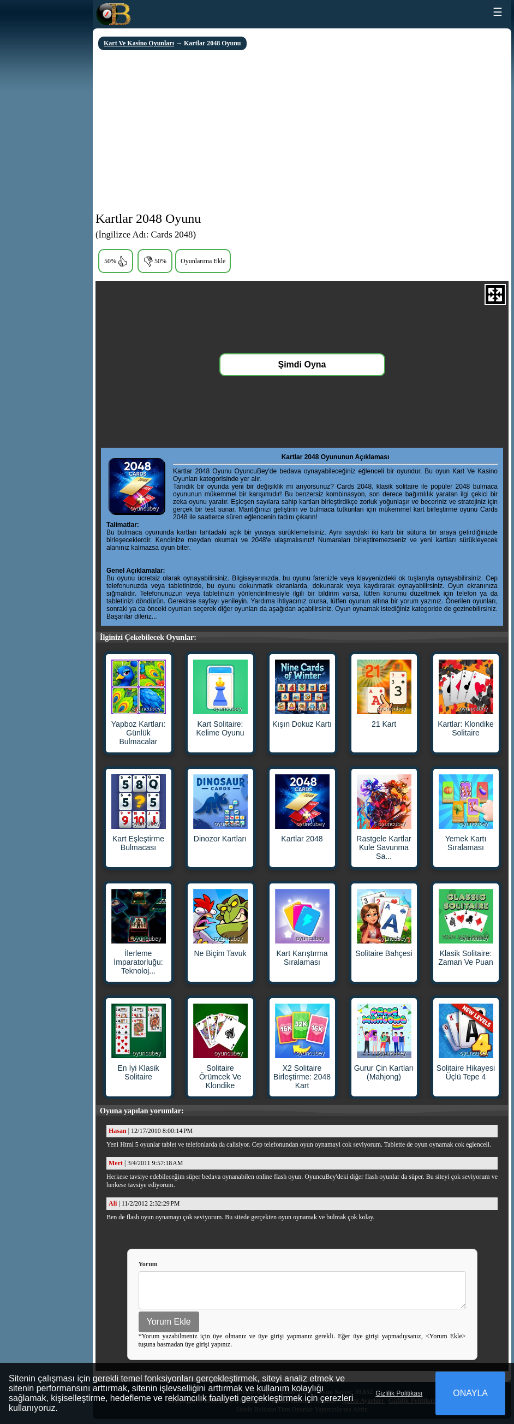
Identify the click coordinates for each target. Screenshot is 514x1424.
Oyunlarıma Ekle (203, 261)
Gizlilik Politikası (398, 1393)
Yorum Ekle (169, 1326)
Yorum (148, 1264)
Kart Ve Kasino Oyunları (139, 43)
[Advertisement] (302, 132)
